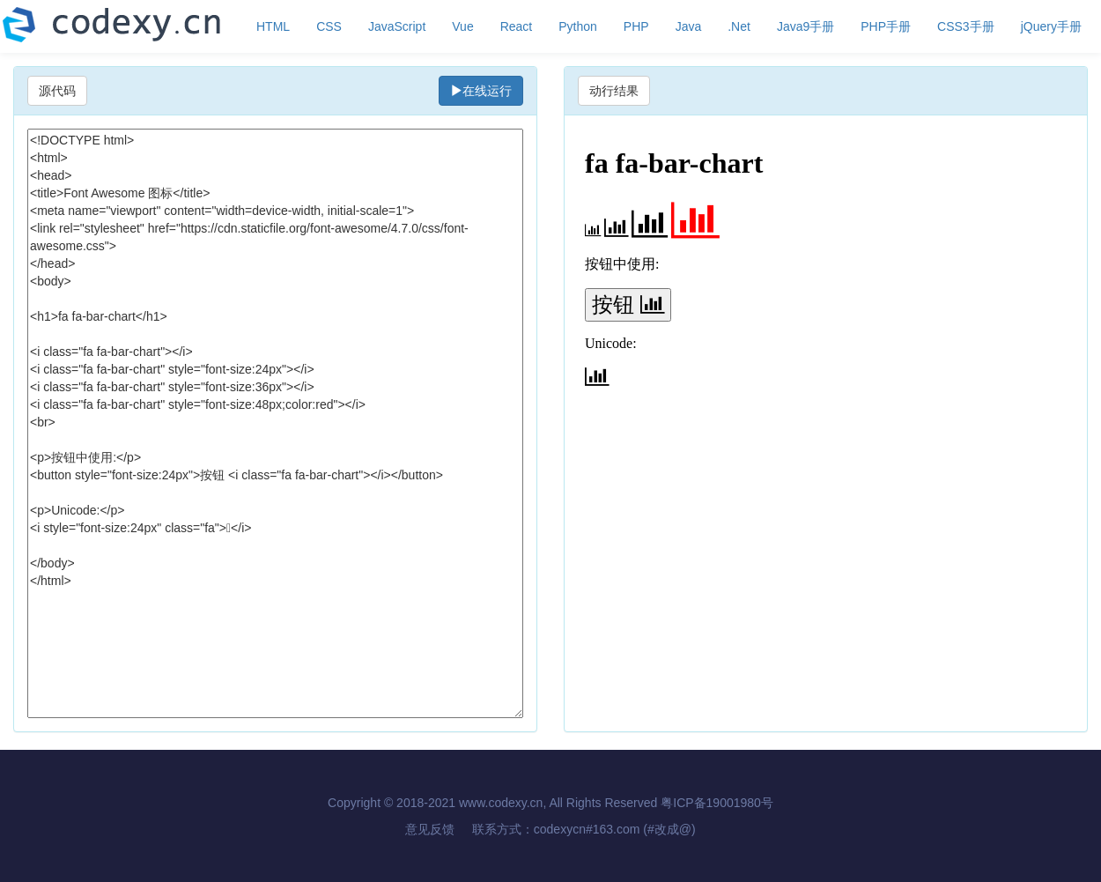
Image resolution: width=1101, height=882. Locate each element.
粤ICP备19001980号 (717, 803)
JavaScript (396, 26)
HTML (273, 26)
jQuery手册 (1051, 26)
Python (577, 26)
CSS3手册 (965, 26)
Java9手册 (805, 26)
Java (689, 26)
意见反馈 (429, 829)
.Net (739, 26)
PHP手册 (886, 26)
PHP (636, 26)
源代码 (57, 91)
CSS (329, 26)
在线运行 (481, 91)
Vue (462, 26)
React (516, 26)
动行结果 (614, 91)
